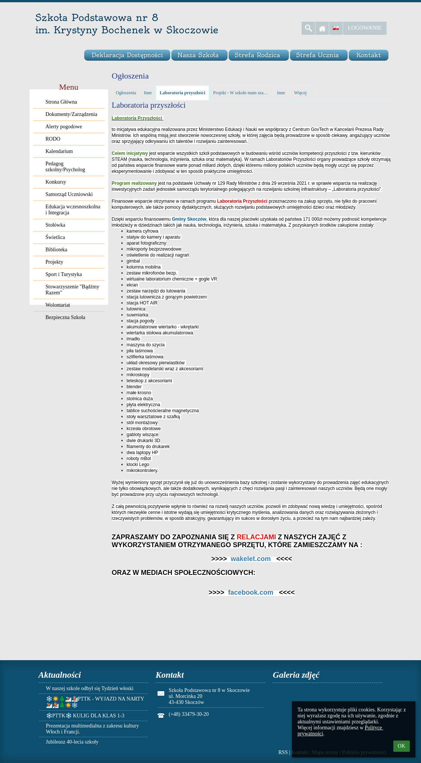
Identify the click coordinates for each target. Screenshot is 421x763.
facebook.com (250, 592)
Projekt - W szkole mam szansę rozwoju (241, 92)
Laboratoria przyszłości (182, 92)
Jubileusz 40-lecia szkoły (72, 742)
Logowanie (365, 28)
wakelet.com (251, 559)
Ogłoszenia (126, 92)
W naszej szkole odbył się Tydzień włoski (90, 688)
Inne (148, 92)
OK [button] (401, 746)
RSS (283, 752)
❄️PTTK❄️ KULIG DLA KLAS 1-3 (85, 715)
